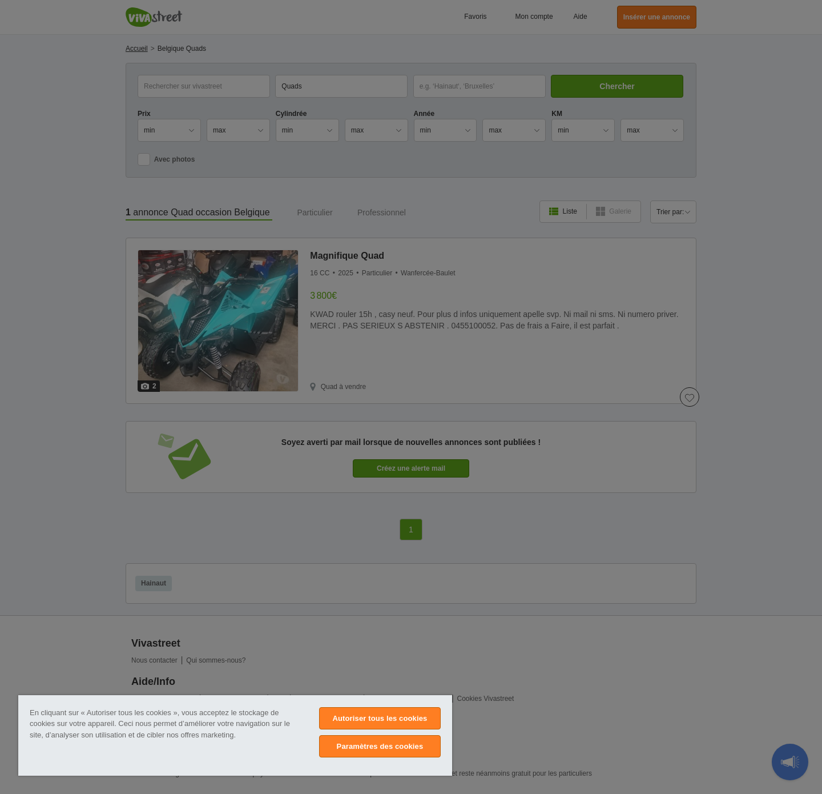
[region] (235, 735)
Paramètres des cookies (380, 746)
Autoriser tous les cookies (379, 718)
